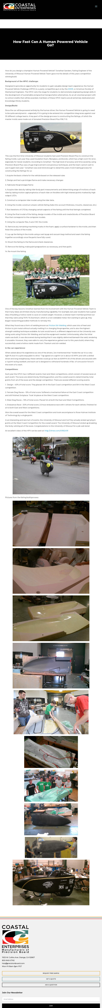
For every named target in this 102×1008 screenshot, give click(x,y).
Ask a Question (51, 985)
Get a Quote (51, 979)
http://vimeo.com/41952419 (56, 431)
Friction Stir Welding (57, 325)
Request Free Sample (51, 973)
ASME (70, 89)
